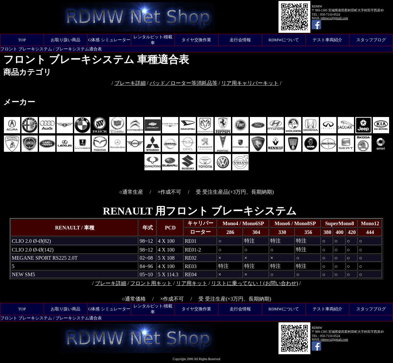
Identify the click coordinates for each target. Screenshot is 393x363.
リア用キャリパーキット (249, 83)
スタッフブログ (371, 39)
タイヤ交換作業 (196, 39)
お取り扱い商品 (65, 39)
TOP (22, 39)
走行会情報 (240, 39)
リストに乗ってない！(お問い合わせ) (254, 283)
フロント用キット (151, 283)
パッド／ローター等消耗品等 (183, 83)
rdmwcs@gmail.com (334, 18)
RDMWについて (283, 39)
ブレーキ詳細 (130, 83)
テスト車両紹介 (327, 39)
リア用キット (191, 283)
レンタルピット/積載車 (153, 39)
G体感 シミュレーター (109, 39)
